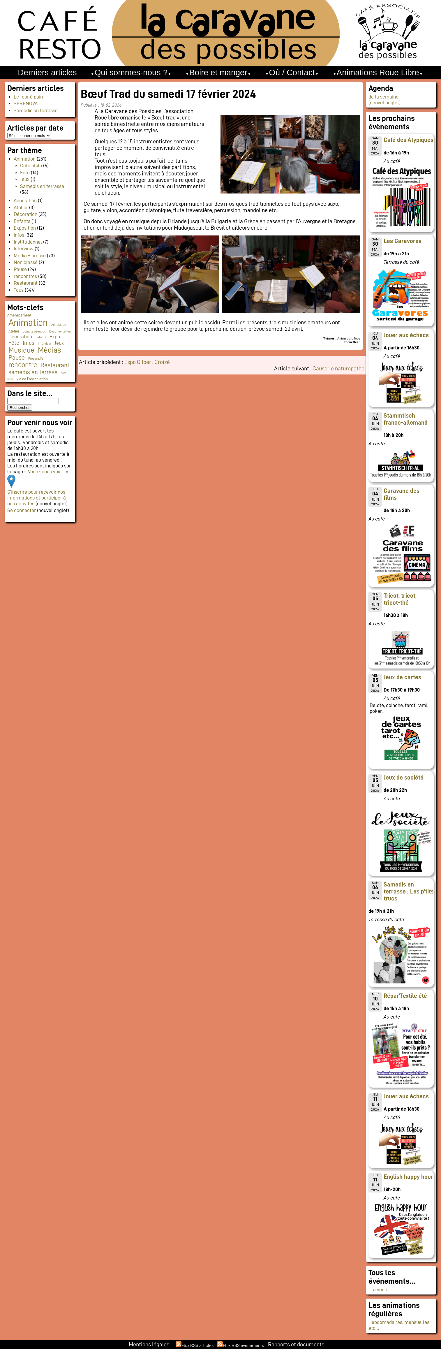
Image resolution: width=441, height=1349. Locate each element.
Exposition (25, 228)
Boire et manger (218, 72)
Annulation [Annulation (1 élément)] (58, 324)
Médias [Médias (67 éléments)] (49, 350)
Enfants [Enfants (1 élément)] (41, 337)
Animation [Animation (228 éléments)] (28, 322)
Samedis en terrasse (36, 110)
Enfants (22, 221)
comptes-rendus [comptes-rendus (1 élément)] (34, 331)
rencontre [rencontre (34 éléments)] (22, 364)
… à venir (377, 1289)
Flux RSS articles (197, 1345)
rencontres (25, 276)
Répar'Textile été (405, 996)
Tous (19, 290)
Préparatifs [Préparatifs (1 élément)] (35, 358)
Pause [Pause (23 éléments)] (16, 357)
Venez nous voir (44, 471)
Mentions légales (149, 1344)
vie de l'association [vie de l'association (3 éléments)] (32, 379)
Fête (25, 172)
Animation (25, 158)
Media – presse (30, 255)
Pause (20, 269)
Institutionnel (28, 242)
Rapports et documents (296, 1344)
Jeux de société (404, 777)
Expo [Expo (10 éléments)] (55, 336)
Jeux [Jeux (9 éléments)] (59, 343)
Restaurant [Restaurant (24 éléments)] (54, 365)
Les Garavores (402, 241)
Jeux (24, 179)
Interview (23, 248)
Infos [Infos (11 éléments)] (28, 343)
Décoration (25, 214)
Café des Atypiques (408, 140)
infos (19, 235)
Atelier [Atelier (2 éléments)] (13, 331)
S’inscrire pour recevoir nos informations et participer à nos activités (36, 497)
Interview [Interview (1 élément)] (44, 343)
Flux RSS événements (243, 1345)
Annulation (25, 200)
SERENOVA (26, 103)
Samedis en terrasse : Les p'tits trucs (409, 891)
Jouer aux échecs (406, 335)
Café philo (31, 165)
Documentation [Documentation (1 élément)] (60, 331)
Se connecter (21, 510)
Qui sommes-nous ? (130, 72)
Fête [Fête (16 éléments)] (13, 343)
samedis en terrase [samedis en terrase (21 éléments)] (33, 372)
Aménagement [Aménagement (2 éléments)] (19, 315)
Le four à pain (28, 96)
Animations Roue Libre (377, 72)
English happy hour (408, 1177)
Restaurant (26, 283)
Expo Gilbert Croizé (147, 362)
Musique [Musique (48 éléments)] (21, 350)
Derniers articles (47, 72)
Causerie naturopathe (338, 368)
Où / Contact (292, 72)
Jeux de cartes (402, 677)
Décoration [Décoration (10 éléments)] (20, 336)
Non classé (26, 262)
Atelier (21, 207)
